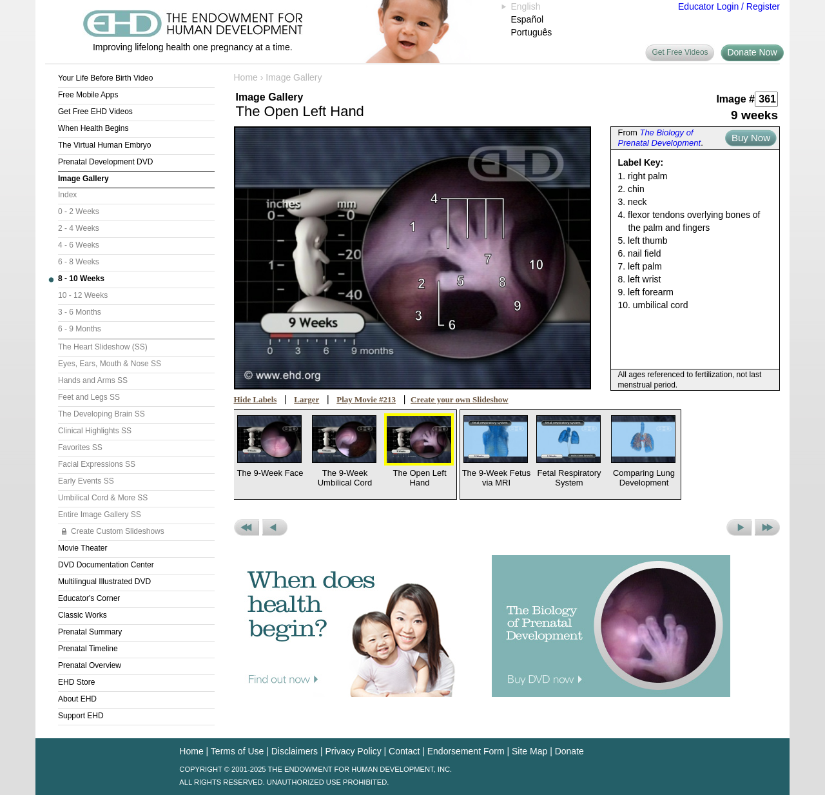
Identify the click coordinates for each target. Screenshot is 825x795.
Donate (569, 751)
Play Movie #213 (366, 399)
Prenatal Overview (89, 665)
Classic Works (82, 615)
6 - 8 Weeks (78, 261)
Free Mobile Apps (88, 94)
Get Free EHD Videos (95, 111)
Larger (306, 399)
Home (246, 77)
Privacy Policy (353, 751)
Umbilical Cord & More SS (103, 497)
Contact (404, 751)
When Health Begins (93, 128)
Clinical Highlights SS (94, 430)
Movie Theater (82, 548)
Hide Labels (255, 399)
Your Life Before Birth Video (105, 78)
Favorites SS (80, 447)
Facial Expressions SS (96, 464)
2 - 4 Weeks (78, 228)
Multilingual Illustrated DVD (104, 581)
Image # (735, 98)
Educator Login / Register (729, 6)
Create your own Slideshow (460, 399)
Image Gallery (83, 178)
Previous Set (246, 527)
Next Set (767, 527)
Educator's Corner (89, 598)
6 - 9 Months (79, 328)
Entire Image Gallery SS (99, 514)
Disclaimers (294, 751)
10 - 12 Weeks (83, 295)
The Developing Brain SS (101, 413)
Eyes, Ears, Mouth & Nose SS (109, 363)
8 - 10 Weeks (81, 278)
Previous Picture (274, 527)
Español (527, 19)
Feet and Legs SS (89, 397)
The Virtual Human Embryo (104, 145)
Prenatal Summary (90, 631)
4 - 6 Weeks (78, 245)
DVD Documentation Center (106, 564)
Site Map (529, 751)
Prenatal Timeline (88, 648)
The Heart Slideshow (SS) (103, 346)
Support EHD (81, 715)
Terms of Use (237, 751)
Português (531, 32)
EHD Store (76, 682)
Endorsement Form (466, 751)
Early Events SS (86, 481)
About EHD (77, 698)
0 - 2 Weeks (78, 211)
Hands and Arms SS (93, 380)
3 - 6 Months (79, 312)
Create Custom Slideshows (117, 531)
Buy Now (751, 137)
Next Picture (739, 527)
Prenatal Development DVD (105, 161)
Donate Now (752, 52)
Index (67, 194)
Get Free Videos (680, 52)
